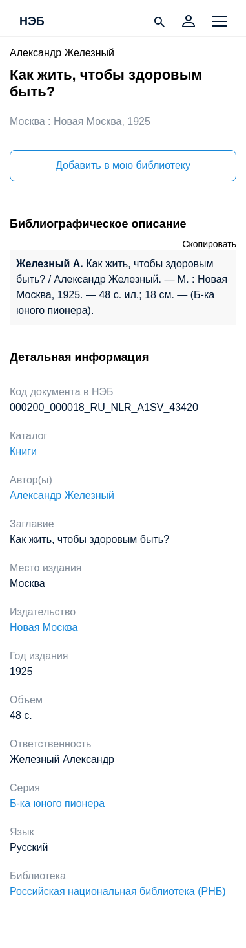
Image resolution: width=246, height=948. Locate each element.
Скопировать (209, 244)
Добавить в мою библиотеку (123, 165)
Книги (23, 451)
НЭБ (32, 22)
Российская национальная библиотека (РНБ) (118, 891)
